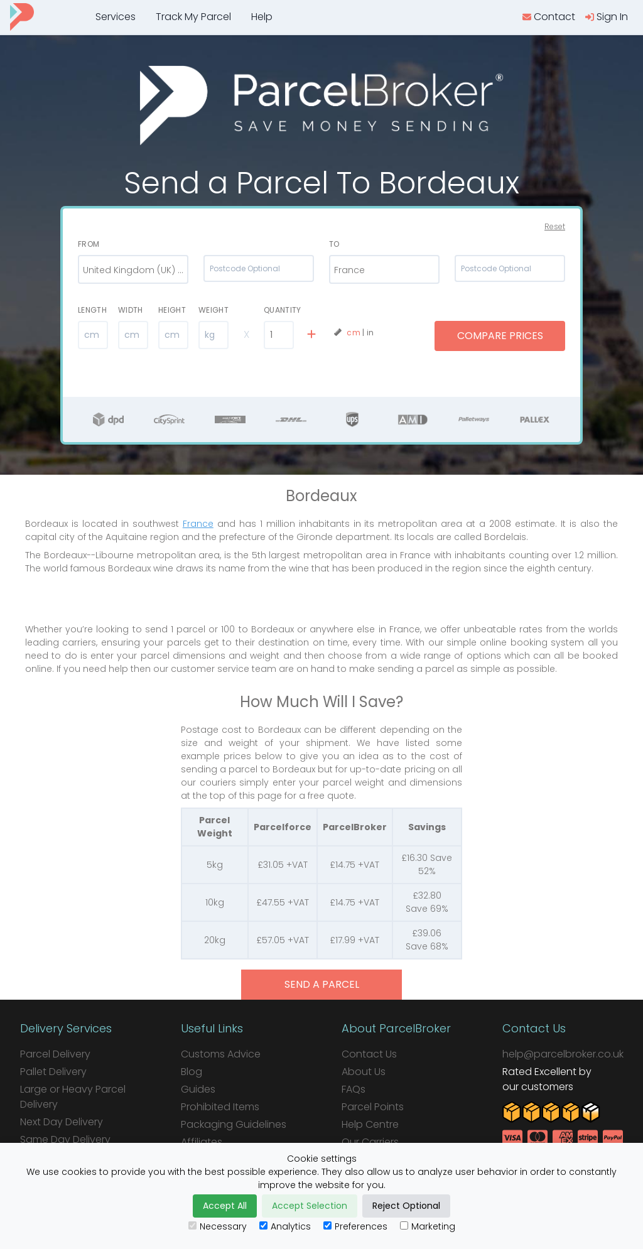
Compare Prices (500, 335)
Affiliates (201, 1142)
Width (130, 310)
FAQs (353, 1089)
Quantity (279, 310)
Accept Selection (309, 1205)
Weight (213, 310)
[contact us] (548, 16)
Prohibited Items (220, 1107)
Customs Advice (221, 1054)
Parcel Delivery (55, 1054)
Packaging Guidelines (233, 1124)
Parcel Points (373, 1107)
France (198, 523)
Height (172, 310)
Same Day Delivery (65, 1139)
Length (92, 310)
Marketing (427, 1226)
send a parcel (321, 984)
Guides (198, 1089)
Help (262, 16)
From (88, 244)
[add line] (311, 335)
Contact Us (369, 1054)
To (334, 244)
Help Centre (370, 1124)
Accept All (225, 1205)
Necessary (217, 1226)
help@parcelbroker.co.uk (563, 1054)
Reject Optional (406, 1205)
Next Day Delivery (61, 1122)
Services (115, 16)
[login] (606, 16)
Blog (191, 1071)
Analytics (285, 1226)
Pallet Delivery (53, 1071)
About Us (364, 1071)
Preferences (355, 1226)
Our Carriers (370, 1142)
